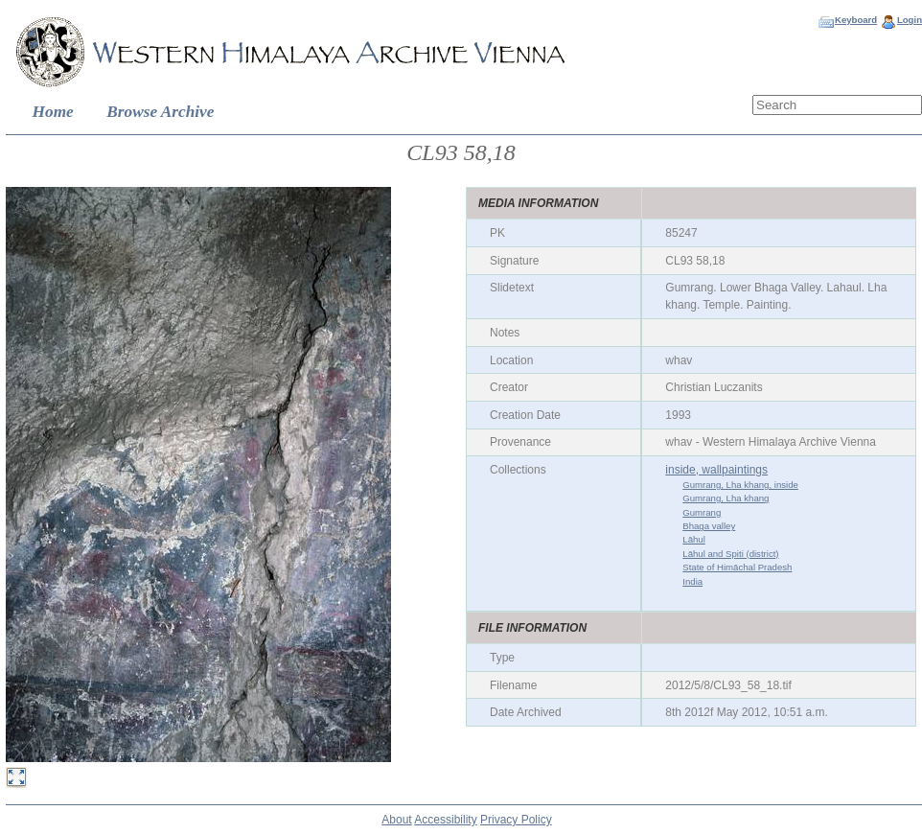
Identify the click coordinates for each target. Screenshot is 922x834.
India (692, 581)
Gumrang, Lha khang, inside (740, 484)
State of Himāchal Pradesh (737, 567)
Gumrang (701, 512)
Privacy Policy (516, 819)
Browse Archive (160, 112)
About (396, 819)
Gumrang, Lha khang (725, 498)
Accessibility (445, 819)
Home (53, 112)
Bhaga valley (708, 526)
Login (909, 19)
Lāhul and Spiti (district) (730, 553)
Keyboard (856, 19)
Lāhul (693, 539)
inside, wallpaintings (716, 469)
